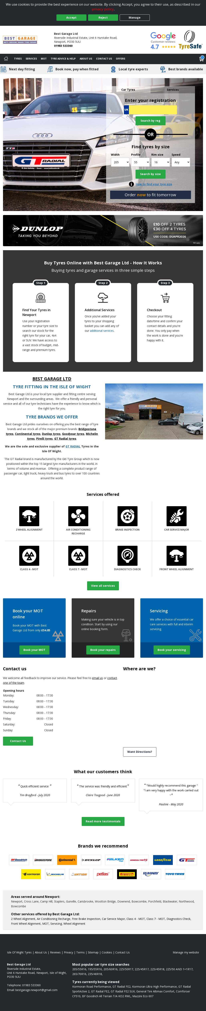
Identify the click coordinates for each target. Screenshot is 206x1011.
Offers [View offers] (120, 58)
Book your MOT (34, 650)
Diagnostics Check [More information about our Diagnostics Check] (178, 919)
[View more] (103, 230)
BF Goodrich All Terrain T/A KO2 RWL (106, 996)
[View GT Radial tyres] (187, 860)
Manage (135, 17)
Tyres (18, 58)
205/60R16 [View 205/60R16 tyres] (111, 969)
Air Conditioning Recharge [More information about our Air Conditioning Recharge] (53, 919)
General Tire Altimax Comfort (155, 991)
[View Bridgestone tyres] (43, 860)
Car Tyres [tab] (128, 90)
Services (31, 58)
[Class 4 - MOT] (29, 559)
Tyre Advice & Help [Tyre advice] (63, 58)
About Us (86, 58)
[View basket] (201, 59)
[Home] (6, 59)
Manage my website (186, 952)
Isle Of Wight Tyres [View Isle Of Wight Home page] (19, 952)
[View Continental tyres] (67, 860)
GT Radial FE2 (122, 986)
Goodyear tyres (73, 434)
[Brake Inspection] (127, 519)
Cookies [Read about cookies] (107, 952)
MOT (44, 58)
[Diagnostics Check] (127, 559)
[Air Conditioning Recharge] (78, 521)
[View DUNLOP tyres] (91, 860)
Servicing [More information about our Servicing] (56, 923)
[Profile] (140, 162)
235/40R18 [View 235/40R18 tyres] (95, 974)
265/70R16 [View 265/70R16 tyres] (79, 974)
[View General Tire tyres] (139, 860)
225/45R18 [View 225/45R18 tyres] (157, 969)
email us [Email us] (97, 678)
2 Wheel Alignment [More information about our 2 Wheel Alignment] (23, 919)
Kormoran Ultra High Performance (154, 986)
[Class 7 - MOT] (78, 559)
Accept (71, 17)
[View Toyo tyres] (175, 874)
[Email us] (36, 990)
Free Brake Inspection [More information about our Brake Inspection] (86, 919)
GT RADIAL (72, 446)
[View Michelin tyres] (55, 874)
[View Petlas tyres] (103, 874)
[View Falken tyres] (115, 860)
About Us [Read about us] (41, 952)
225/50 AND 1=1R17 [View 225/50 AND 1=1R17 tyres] (179, 969)
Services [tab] (173, 90)
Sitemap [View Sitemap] (93, 952)
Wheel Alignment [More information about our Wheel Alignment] (74, 923)
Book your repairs (103, 650)
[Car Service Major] (176, 519)
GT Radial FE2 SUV (123, 991)
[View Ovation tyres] (79, 874)
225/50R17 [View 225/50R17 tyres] (126, 969)
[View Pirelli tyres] (127, 874)
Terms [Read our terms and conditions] (80, 952)
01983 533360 (63, 46)
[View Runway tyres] (151, 874)
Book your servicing (172, 650)
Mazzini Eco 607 (142, 996)
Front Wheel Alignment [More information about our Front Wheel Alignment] (26, 923)
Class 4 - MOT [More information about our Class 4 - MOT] (136, 919)
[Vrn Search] (150, 109)
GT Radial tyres (65, 438)
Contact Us (18, 741)
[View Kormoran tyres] (31, 874)
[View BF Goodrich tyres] (19, 860)
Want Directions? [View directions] (139, 752)
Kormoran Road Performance (91, 986)
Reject (103, 17)
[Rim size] (160, 162)
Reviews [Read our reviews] (55, 952)
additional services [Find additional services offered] (102, 331)
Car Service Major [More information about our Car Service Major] (113, 919)
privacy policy (103, 9)
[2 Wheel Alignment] (29, 519)
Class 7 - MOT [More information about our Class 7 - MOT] (156, 919)
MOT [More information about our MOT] (45, 923)
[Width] (120, 162)
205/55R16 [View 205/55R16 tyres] (79, 969)
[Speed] (181, 162)
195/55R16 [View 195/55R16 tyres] (95, 969)
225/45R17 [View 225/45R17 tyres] (142, 969)
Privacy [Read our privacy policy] (68, 952)
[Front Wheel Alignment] (177, 559)
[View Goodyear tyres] (163, 860)
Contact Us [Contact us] (104, 58)
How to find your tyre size (154, 184)
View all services (103, 586)
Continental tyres (27, 434)
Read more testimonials (103, 821)
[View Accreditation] (190, 39)
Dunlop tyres (51, 434)
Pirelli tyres (44, 438)
